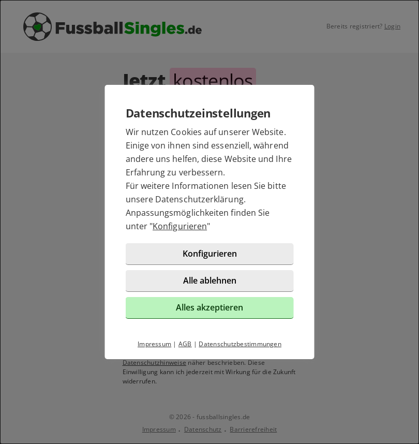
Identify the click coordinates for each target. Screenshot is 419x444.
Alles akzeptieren (209, 307)
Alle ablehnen (209, 280)
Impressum (154, 343)
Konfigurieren (180, 226)
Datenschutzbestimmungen (240, 343)
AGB (185, 343)
